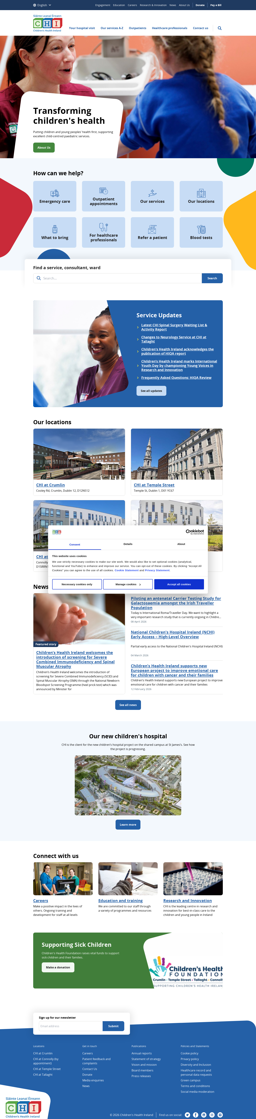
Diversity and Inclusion (196, 1065)
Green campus (190, 1080)
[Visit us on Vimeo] (220, 1115)
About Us (184, 5)
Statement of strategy (146, 1059)
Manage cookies (128, 584)
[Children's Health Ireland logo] (47, 22)
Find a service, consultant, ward (66, 267)
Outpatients (137, 28)
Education (119, 5)
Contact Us (89, 1069)
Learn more (128, 825)
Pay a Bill (215, 5)
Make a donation (58, 967)
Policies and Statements (195, 1046)
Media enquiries (93, 1080)
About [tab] (181, 543)
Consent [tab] (74, 544)
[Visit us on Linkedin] (203, 1115)
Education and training (120, 900)
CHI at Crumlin (50, 484)
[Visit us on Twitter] (187, 1115)
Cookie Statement (127, 570)
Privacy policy (190, 1059)
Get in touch (89, 1046)
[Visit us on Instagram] (212, 1115)
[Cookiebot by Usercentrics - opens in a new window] (188, 532)
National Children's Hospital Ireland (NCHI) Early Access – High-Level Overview (172, 634)
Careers (132, 5)
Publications (139, 1046)
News (173, 5)
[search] (220, 28)
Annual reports (142, 1053)
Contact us (200, 28)
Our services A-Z (112, 28)
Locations (38, 1046)
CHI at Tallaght (43, 1075)
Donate (200, 5)
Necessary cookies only (77, 584)
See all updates (151, 391)
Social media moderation (197, 1092)
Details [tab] (128, 543)
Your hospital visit (82, 28)
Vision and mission (144, 1065)
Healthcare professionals (169, 28)
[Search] (212, 278)
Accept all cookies (179, 584)
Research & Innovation (153, 5)
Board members (142, 1070)
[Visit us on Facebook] (195, 1115)
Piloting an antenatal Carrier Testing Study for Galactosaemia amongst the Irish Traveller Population (176, 603)
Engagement (102, 5)
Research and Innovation (187, 900)
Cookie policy (189, 1053)
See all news (128, 705)
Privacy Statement (157, 570)
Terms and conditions (195, 1086)
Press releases (141, 1076)
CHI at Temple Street (154, 484)
